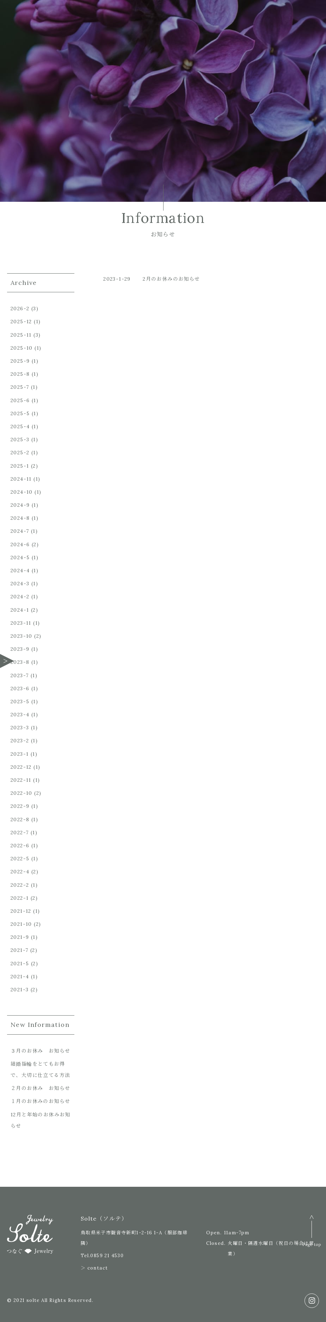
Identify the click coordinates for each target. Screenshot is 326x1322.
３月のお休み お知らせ (40, 1051)
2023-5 (20, 701)
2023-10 (21, 636)
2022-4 (20, 871)
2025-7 (20, 387)
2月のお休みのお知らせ (171, 279)
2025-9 (20, 361)
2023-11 (21, 623)
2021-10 (21, 924)
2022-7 (20, 832)
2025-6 (20, 400)
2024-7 (20, 531)
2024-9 (20, 505)
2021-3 (20, 989)
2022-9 (20, 806)
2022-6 (20, 845)
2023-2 (20, 740)
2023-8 (20, 662)
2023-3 (20, 727)
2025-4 (20, 426)
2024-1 (20, 610)
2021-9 (20, 937)
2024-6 (20, 544)
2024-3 (20, 583)
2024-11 (21, 479)
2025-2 (20, 452)
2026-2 (20, 308)
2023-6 (20, 688)
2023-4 (20, 714)
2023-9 (20, 649)
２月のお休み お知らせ (40, 1088)
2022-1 (20, 898)
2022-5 (20, 858)
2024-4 (20, 570)
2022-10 (21, 793)
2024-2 (20, 596)
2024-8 (20, 518)
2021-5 (20, 963)
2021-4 (20, 976)
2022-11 (21, 780)
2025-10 (22, 348)
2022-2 (20, 885)
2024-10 (22, 492)
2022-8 (20, 819)
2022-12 (21, 767)
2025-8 (20, 374)
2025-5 (20, 413)
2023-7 (20, 675)
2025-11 (21, 335)
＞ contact (94, 1268)
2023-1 (20, 754)
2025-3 (20, 439)
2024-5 (20, 557)
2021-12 (21, 911)
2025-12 (21, 321)
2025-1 (20, 466)
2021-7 (19, 950)
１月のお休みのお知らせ (40, 1101)
